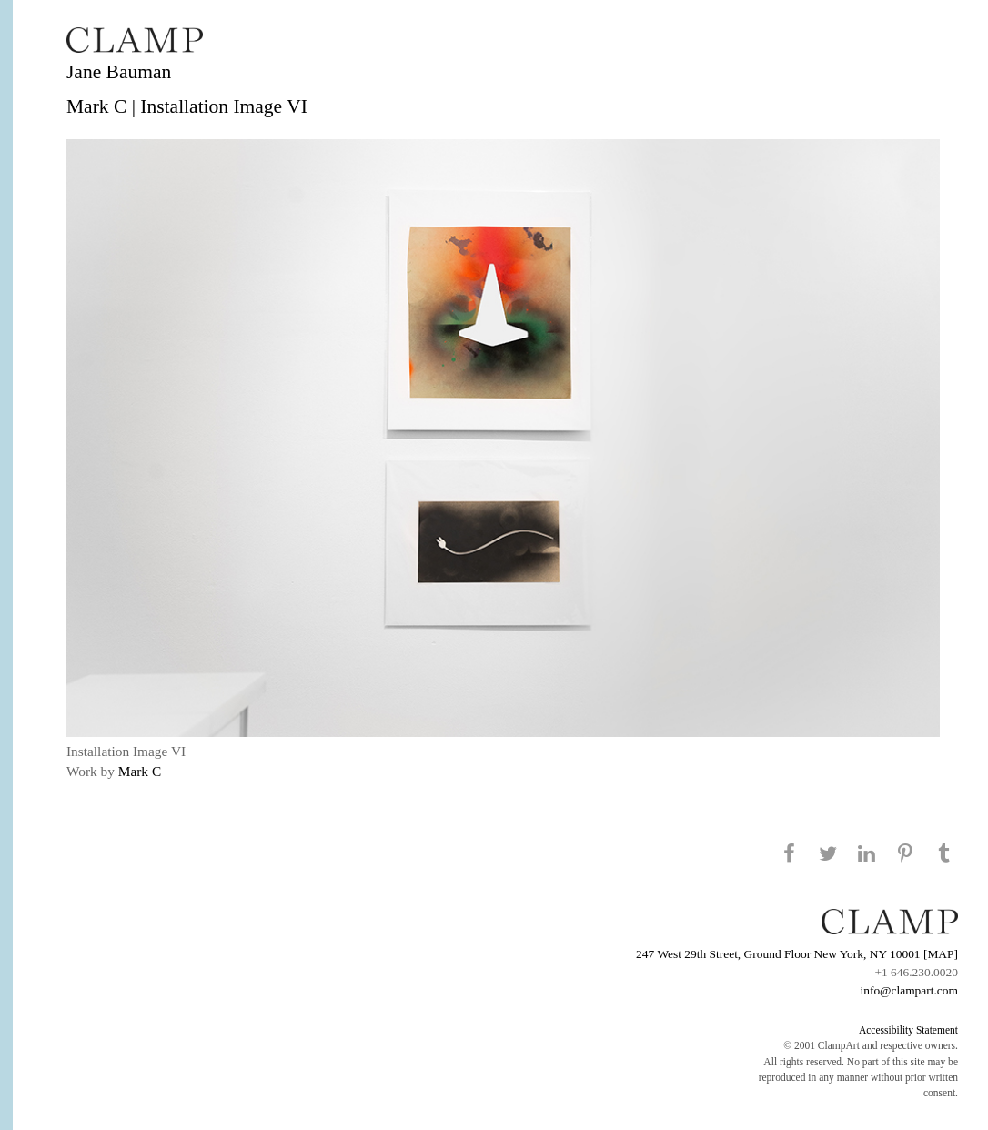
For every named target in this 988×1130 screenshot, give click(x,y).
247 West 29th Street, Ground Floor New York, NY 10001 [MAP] (797, 954)
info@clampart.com (909, 990)
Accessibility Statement (908, 1029)
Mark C (139, 771)
